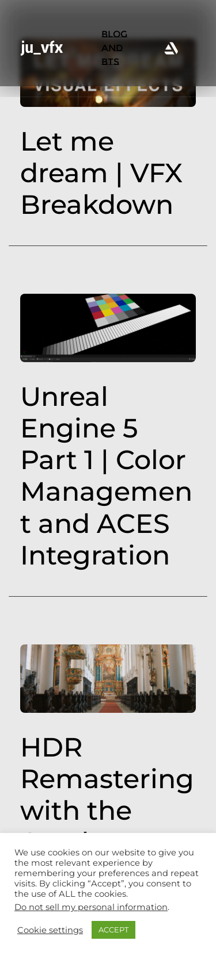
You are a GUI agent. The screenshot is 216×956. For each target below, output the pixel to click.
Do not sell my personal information (91, 907)
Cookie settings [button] (50, 930)
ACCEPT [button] (113, 929)
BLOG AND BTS (114, 48)
